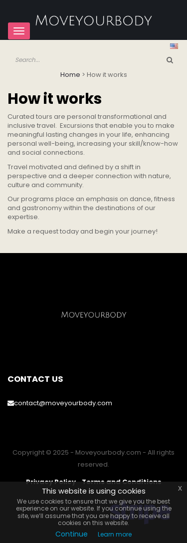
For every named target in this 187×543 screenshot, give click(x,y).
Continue (71, 534)
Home (70, 74)
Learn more (115, 534)
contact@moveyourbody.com (59, 403)
